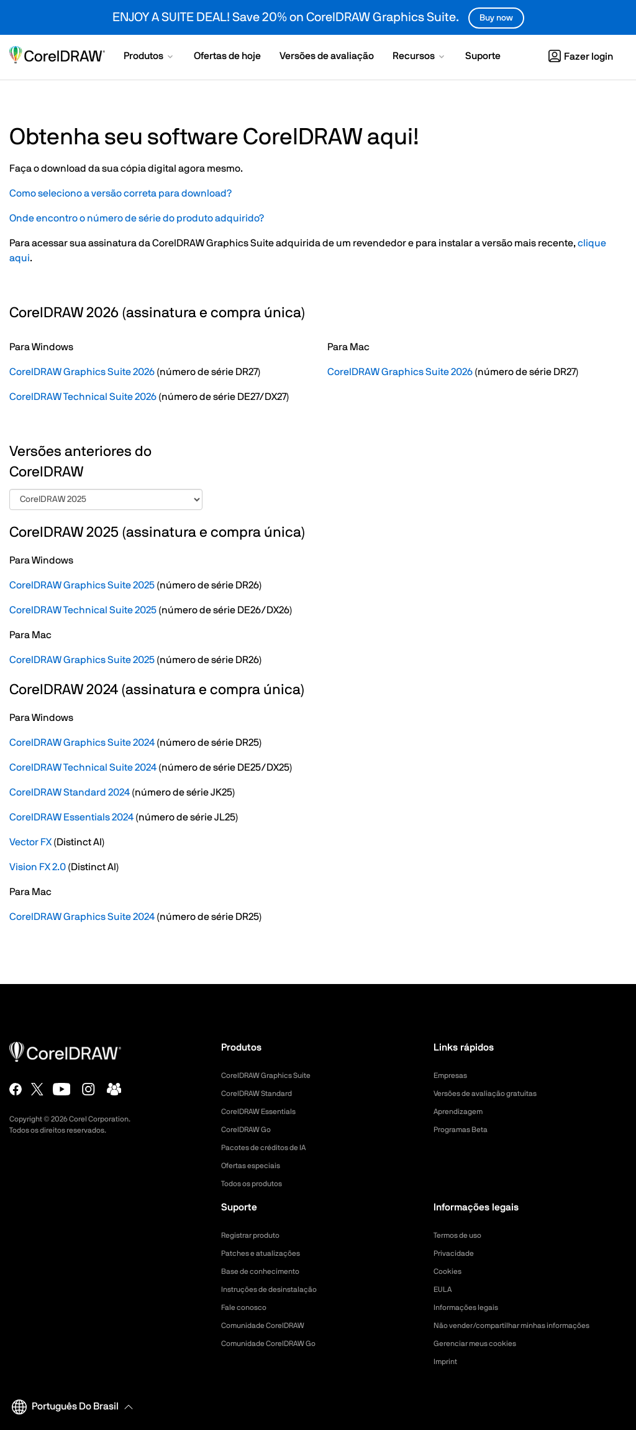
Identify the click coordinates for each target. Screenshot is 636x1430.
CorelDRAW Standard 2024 (69, 792)
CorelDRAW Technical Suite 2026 (83, 397)
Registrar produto (255, 1235)
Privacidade (456, 1253)
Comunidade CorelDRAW (269, 1325)
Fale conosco (247, 1307)
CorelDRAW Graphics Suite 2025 (82, 585)
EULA (444, 1289)
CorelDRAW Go (250, 1129)
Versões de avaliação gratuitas (494, 1093)
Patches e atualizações (266, 1253)
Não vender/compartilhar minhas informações (525, 1325)
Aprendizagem (462, 1111)
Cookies (449, 1271)
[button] (149, 57)
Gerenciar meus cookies (481, 1343)
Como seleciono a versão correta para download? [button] (120, 193)
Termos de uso (462, 1235)
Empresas (453, 1075)
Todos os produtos (257, 1183)
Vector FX (30, 842)
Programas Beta (465, 1129)
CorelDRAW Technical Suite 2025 (83, 610)
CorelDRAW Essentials (264, 1111)
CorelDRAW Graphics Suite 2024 (82, 743)
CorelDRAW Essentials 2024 (71, 817)
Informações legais (471, 1307)
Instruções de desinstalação (276, 1289)
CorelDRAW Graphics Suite (273, 1075)
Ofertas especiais (255, 1165)
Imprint (447, 1361)
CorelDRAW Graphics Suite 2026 (82, 372)
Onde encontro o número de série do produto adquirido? (136, 218)
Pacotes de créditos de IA (270, 1147)
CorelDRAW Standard (262, 1093)
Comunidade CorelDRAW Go (276, 1343)
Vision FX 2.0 (37, 867)
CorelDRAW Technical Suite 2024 (83, 768)
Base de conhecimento (266, 1271)
